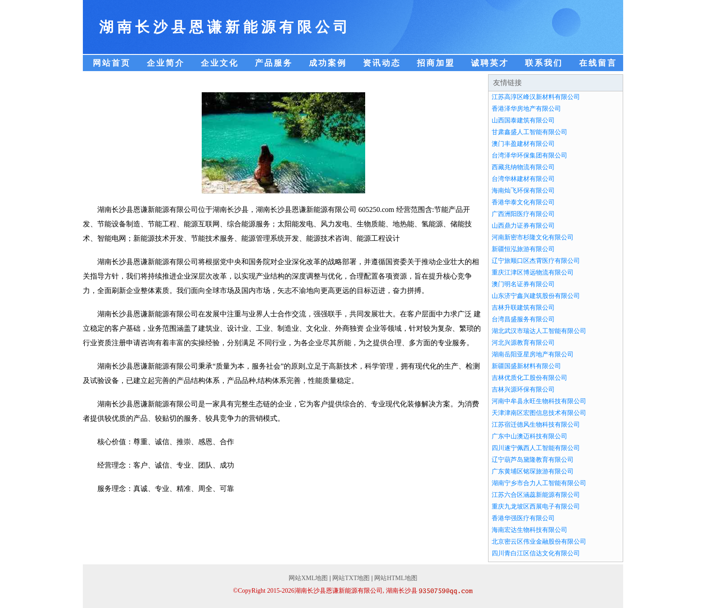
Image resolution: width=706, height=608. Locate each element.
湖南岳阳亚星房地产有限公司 (533, 354)
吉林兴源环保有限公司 (523, 389)
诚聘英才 (490, 63)
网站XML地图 (308, 578)
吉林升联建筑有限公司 (523, 307)
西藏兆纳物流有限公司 (523, 167)
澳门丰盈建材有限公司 (523, 143)
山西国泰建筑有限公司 (523, 120)
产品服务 (274, 63)
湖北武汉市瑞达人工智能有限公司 (539, 331)
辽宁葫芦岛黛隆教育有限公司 (533, 459)
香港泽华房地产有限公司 (526, 108)
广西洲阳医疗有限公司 (523, 214)
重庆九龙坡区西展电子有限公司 (536, 506)
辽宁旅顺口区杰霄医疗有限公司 (536, 260)
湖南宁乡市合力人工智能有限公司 (539, 483)
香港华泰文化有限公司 (523, 202)
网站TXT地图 (351, 578)
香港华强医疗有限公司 (523, 518)
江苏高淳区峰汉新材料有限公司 (536, 97)
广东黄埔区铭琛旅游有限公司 (533, 471)
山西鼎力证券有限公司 (523, 225)
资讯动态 (382, 63)
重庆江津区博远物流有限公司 (533, 272)
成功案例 (328, 63)
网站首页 (112, 63)
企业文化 (220, 63)
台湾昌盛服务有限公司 (523, 319)
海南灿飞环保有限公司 (523, 190)
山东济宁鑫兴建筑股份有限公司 (536, 296)
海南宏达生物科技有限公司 (529, 530)
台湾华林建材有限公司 (523, 179)
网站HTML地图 (395, 578)
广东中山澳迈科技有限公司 (529, 436)
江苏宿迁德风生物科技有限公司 (536, 424)
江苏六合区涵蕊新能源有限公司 (536, 494)
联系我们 (544, 63)
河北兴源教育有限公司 (523, 342)
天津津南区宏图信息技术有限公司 (539, 413)
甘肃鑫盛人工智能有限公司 (529, 132)
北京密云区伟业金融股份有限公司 (539, 541)
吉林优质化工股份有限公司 (529, 377)
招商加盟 (436, 63)
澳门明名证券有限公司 (523, 284)
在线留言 (598, 63)
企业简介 (166, 63)
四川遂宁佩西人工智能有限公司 (536, 448)
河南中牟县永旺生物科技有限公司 (539, 401)
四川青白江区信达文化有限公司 (536, 553)
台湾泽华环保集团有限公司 (529, 155)
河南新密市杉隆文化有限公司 (533, 237)
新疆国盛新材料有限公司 (526, 366)
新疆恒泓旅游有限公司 (523, 249)
